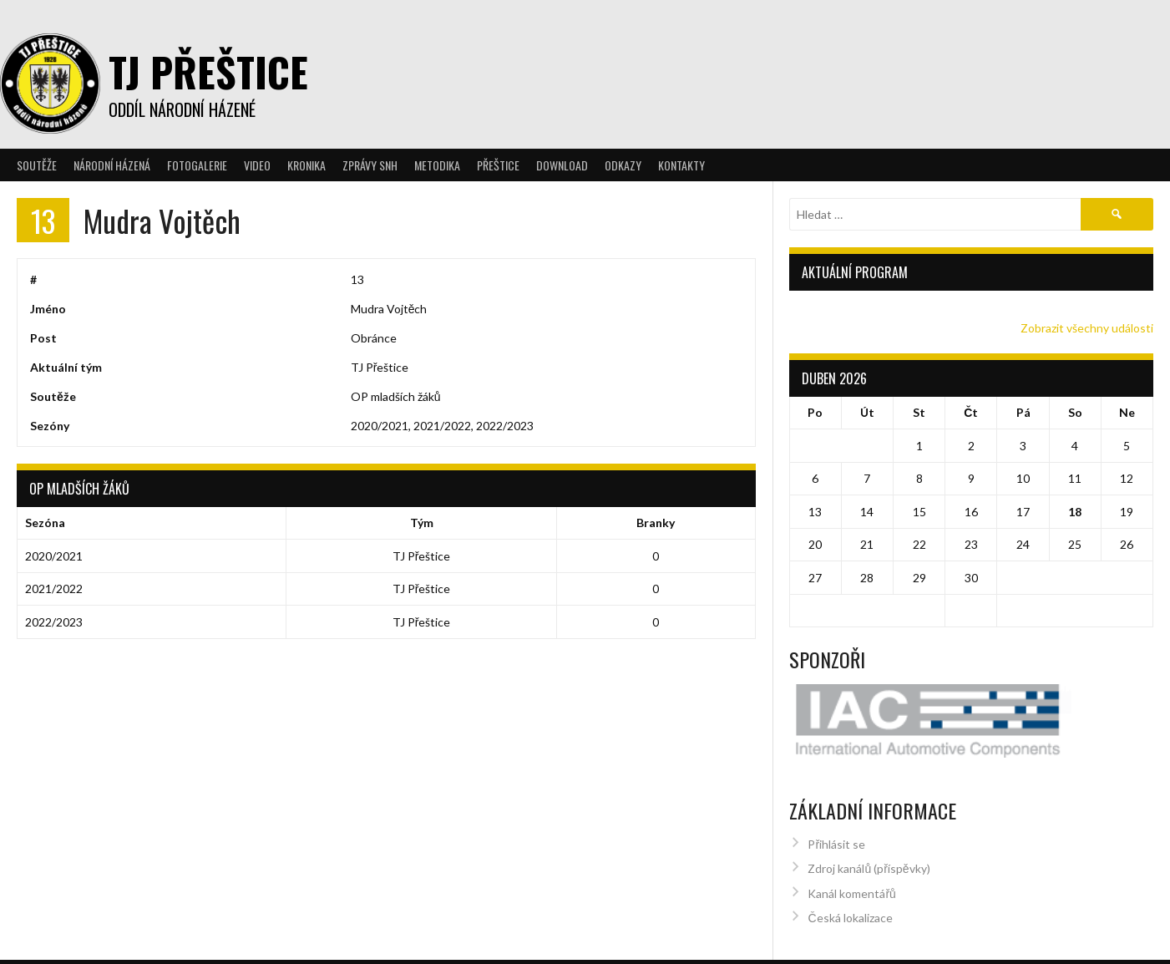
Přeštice (498, 165)
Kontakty (681, 165)
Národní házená (111, 165)
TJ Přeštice (208, 71)
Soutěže (37, 165)
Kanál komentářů (851, 862)
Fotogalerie (197, 165)
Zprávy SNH (370, 165)
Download (562, 165)
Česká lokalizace (850, 886)
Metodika (437, 165)
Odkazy (623, 165)
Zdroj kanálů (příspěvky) (868, 837)
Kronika (306, 165)
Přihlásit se (836, 812)
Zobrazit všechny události (1087, 328)
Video (257, 165)
